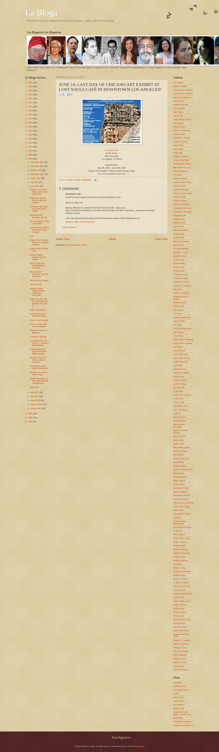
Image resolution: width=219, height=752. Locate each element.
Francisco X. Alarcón (182, 286)
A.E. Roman (178, 82)
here (123, 174)
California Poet (179, 686)
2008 (30, 155)
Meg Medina (178, 462)
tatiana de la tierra (180, 644)
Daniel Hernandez (180, 230)
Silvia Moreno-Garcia (182, 619)
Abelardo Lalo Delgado (182, 93)
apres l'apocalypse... (38, 310)
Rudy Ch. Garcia (180, 579)
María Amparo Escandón (179, 425)
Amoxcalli (177, 682)
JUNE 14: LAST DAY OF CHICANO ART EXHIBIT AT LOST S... (39, 302)
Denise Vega (178, 237)
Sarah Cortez (178, 597)
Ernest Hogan (179, 271)
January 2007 (36, 408)
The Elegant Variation (182, 721)
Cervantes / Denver (181, 690)
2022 (30, 98)
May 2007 (34, 392)
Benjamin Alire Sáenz (182, 164)
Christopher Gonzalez (182, 212)
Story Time (34, 387)
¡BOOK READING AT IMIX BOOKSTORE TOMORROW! (39, 381)
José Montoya (179, 351)
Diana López (178, 245)
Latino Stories (179, 701)
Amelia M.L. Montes (181, 138)
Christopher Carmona (182, 208)
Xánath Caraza (179, 662)
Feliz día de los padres (39, 280)
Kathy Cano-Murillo (181, 373)
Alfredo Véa (178, 116)
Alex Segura (178, 112)
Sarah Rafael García (181, 601)
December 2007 (37, 162)
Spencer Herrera (180, 627)
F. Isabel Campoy (180, 275)
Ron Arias (177, 564)
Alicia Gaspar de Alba (182, 119)
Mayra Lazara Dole (181, 458)
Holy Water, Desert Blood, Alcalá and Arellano (38, 200)
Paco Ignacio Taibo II (182, 514)
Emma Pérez (178, 260)
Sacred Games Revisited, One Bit (38, 216)
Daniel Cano (178, 226)
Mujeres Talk (178, 708)
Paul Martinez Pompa (182, 527)
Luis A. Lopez (179, 402)
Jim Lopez (177, 325)
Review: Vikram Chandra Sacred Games (38, 257)
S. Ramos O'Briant (181, 583)
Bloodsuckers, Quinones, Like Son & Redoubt (39, 274)
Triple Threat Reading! (39, 320)
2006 (30, 413)
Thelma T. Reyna (180, 648)
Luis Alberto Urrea (180, 406)
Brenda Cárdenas (180, 171)
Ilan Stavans (178, 310)
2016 (30, 123)
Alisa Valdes (178, 123)
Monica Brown (179, 484)
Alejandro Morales (181, 105)
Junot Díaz (177, 365)
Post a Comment (69, 227)
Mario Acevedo (179, 436)
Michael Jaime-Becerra (183, 469)
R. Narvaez (178, 531)
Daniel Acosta (179, 219)
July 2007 (34, 182)
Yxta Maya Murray (181, 670)
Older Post (161, 239)
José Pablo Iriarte (180, 354)
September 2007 (37, 174)
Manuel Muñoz (179, 417)
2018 (30, 115)
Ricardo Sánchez (180, 549)
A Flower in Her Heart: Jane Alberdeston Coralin (39, 209)
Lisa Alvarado (179, 387)
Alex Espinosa (179, 108)
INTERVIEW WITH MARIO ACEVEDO (39, 367)
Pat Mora (177, 518)
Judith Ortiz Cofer (180, 362)
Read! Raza (178, 718)
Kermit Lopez (178, 376)
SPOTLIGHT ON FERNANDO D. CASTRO (37, 265)
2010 (30, 147)
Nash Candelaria (180, 492)
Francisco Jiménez (181, 282)
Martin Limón (178, 444)
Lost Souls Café (112, 150)
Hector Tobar (178, 306)
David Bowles (179, 234)
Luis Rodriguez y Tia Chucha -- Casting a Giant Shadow (39, 343)
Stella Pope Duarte (181, 630)
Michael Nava (179, 473)
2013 (30, 135)
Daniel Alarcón (179, 223)
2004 (30, 421)
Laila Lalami (178, 697)
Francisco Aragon (180, 278)
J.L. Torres (177, 314)
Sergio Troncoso (180, 605)
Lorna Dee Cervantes (182, 395)
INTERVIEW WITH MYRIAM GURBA (38, 315)
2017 (30, 119)
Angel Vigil (177, 153)
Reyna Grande (179, 546)
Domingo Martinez (181, 249)
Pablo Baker (178, 510)
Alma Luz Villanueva (181, 130)
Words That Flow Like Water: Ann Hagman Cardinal (39, 242)
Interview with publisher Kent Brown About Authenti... (39, 229)
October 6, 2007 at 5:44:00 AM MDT (80, 222)
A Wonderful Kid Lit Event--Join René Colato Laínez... (38, 351)
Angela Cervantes (180, 156)
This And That (35, 284)
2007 (30, 159)
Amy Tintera (178, 145)
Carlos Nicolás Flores (182, 182)
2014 (30, 131)
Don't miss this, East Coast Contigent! (38, 325)
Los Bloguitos (179, 705)
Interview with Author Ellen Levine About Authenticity (39, 192)
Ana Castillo (178, 149)
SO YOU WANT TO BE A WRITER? (39, 222)
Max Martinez (179, 455)
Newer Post (62, 239)
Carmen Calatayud (181, 189)
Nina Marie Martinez (181, 495)
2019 (30, 110)
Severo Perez (179, 608)
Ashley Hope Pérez (181, 160)
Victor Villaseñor (180, 655)
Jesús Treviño (179, 321)
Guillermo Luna (179, 303)
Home (112, 239)
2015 (30, 127)
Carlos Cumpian (180, 178)
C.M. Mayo (177, 175)
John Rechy (178, 336)
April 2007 (34, 396)
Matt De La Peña (180, 451)
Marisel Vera (178, 440)
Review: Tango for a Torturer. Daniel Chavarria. (38, 360)
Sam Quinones (179, 590)
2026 (30, 82)
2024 (30, 90)
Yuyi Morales (178, 666)
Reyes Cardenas (180, 542)
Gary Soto (177, 289)
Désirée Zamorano (181, 241)
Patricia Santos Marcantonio (179, 522)
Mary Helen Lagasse (182, 447)
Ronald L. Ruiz (179, 568)
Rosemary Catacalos (182, 571)
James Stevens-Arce (182, 317)
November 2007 (37, 166)
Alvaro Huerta (179, 134)
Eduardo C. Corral (181, 252)
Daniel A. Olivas (74, 180)
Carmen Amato (179, 186)
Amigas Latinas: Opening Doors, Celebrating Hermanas (37, 291)
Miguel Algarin (179, 481)
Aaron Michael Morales (183, 90)
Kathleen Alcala (179, 369)
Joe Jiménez (178, 332)
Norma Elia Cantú (180, 499)
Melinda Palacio (180, 466)
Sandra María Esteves (182, 594)
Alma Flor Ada (179, 127)
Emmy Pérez (178, 267)
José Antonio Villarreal (182, 343)
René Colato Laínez (181, 538)
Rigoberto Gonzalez (181, 553)
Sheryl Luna (178, 616)
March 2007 (35, 400)
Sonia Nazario (179, 623)
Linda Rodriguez (180, 384)
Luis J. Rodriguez (180, 410)
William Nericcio (180, 659)
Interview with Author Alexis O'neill (38, 373)
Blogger (141, 746)
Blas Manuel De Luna (182, 167)
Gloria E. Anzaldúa (181, 293)
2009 (30, 151)
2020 (30, 107)
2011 (30, 143)
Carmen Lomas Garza (182, 193)
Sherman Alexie (179, 612)
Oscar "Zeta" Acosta (181, 506)
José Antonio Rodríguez (183, 339)
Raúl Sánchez (179, 535)
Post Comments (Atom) (77, 245)
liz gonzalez (178, 391)
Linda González (179, 380)
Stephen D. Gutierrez (182, 640)
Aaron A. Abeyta (180, 86)
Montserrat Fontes (181, 488)
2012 (30, 139)
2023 (30, 94)
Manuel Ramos (179, 421)
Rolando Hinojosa (180, 560)
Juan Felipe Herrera (181, 358)
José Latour (178, 347)
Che (31, 236)
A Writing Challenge (38, 337)
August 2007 (35, 178)
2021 (30, 102)
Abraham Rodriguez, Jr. (183, 97)
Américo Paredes (180, 142)
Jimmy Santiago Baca (182, 328)
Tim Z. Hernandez (180, 651)
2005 (30, 418)
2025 (30, 86)
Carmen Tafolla (179, 197)
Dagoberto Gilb (179, 215)
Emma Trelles (179, 263)
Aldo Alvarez (178, 101)
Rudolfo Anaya (179, 575)
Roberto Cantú (179, 557)
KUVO (176, 693)
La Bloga (41, 12)
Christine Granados (181, 204)
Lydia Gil (177, 413)
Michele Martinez (180, 477)
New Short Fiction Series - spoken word (182, 713)
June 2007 (35, 186)
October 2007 (36, 170)
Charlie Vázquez (180, 201)
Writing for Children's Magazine (38, 331)
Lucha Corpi (178, 398)
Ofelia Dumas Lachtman (183, 503)
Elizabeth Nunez (180, 256)
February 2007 (36, 404)
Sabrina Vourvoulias (181, 586)
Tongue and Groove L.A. (183, 725)
